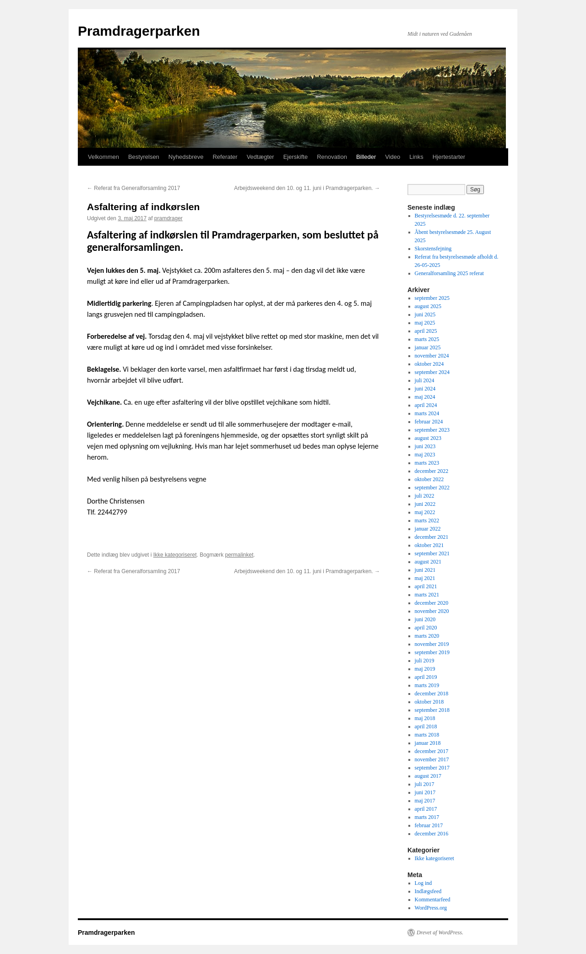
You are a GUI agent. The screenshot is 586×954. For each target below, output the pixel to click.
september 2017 (432, 767)
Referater (224, 156)
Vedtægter (260, 156)
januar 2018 (428, 743)
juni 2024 (425, 388)
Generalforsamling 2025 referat (449, 273)
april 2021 (426, 586)
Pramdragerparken (139, 30)
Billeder (366, 156)
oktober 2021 (429, 545)
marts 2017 (427, 817)
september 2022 (432, 487)
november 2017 (432, 759)
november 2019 (432, 644)
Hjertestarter (449, 156)
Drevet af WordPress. (440, 932)
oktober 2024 (429, 364)
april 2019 (426, 677)
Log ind (423, 883)
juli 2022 (424, 496)
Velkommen (103, 156)
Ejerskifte (295, 156)
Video (392, 156)
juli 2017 (424, 784)
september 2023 (432, 430)
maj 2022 (425, 512)
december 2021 (432, 537)
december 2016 (432, 833)
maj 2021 (425, 578)
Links (416, 156)
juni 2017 (425, 792)
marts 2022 (427, 520)
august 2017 (428, 776)
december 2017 (432, 751)
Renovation (332, 156)
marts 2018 (427, 735)
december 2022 (432, 471)
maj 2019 (425, 669)
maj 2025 (425, 323)
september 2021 (432, 553)
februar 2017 (429, 825)
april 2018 (426, 726)
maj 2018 (425, 718)
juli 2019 (424, 660)
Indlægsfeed (428, 891)
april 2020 (426, 627)
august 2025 (428, 306)
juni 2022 (425, 504)
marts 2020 (427, 636)
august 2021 (428, 561)
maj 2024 (425, 397)
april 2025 (426, 331)
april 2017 (426, 809)
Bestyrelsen (143, 156)
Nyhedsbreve (186, 156)
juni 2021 (425, 570)
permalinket (239, 555)
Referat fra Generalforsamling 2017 (133, 188)
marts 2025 (427, 339)
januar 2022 (428, 529)
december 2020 (432, 603)
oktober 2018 (429, 702)
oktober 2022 (429, 479)
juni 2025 (425, 314)
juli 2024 (424, 380)
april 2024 (426, 405)
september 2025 (432, 298)
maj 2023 (425, 454)
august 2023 (428, 438)
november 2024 (432, 355)
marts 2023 (427, 463)
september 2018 (432, 710)
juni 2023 (425, 446)
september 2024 (432, 372)
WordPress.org (431, 908)
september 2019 (432, 652)
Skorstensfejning (433, 248)
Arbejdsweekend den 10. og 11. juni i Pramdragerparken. (307, 188)
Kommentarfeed (432, 899)
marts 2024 (427, 413)
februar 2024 (429, 421)
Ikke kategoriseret (175, 555)
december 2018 (432, 693)
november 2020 (432, 611)
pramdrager (168, 218)
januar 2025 (428, 347)
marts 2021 (427, 594)
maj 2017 (425, 800)
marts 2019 (427, 685)
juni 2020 (425, 619)
